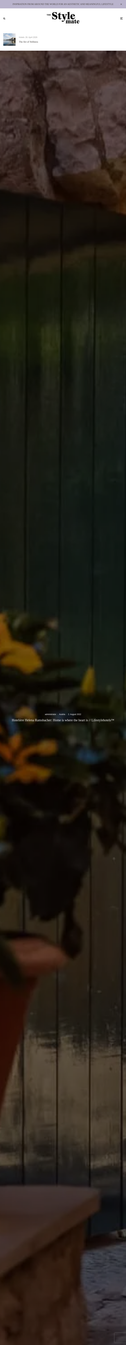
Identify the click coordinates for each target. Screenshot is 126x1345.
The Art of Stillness (28, 41)
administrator (50, 714)
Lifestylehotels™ (88, 37)
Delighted (86, 41)
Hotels (21, 37)
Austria (62, 714)
